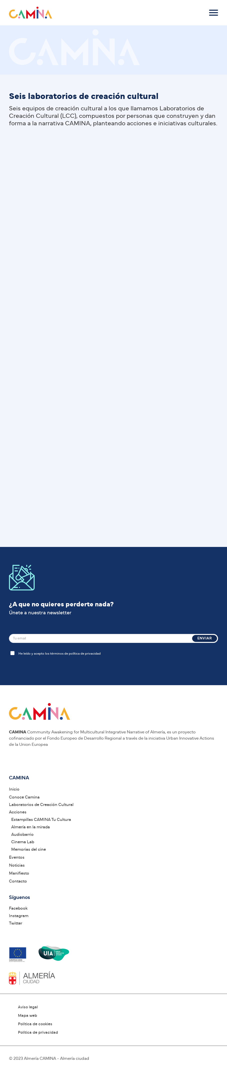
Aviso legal (28, 1007)
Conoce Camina (24, 797)
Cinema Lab (22, 842)
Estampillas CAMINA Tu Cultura (41, 819)
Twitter (15, 923)
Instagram (18, 916)
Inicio (14, 789)
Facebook (18, 908)
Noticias (17, 865)
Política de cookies (35, 1024)
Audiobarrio (22, 834)
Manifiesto (19, 873)
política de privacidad (85, 653)
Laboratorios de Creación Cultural (41, 804)
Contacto (18, 881)
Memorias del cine (28, 849)
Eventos (16, 857)
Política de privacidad (38, 1032)
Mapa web (27, 1016)
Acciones (17, 812)
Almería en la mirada (30, 827)
